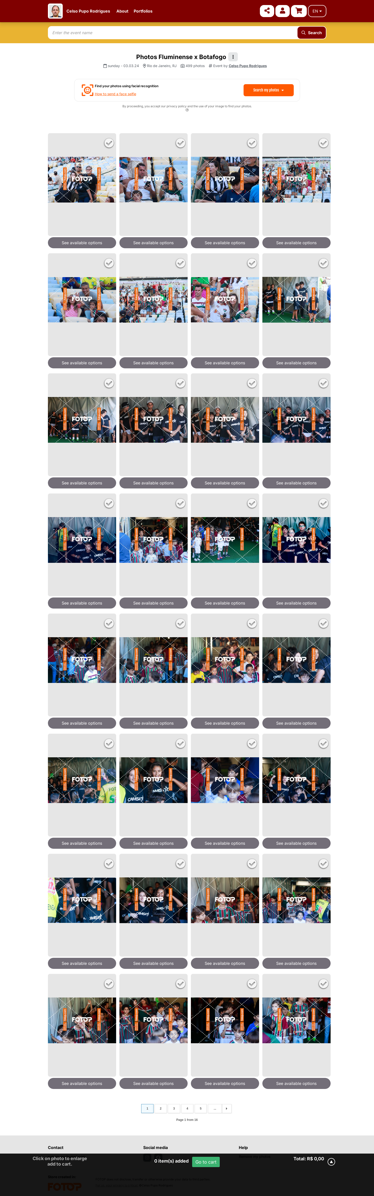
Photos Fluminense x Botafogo (181, 57)
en (317, 11)
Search (312, 32)
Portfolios (143, 11)
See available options (82, 242)
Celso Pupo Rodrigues (88, 11)
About (122, 11)
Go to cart (205, 1162)
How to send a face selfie (115, 94)
